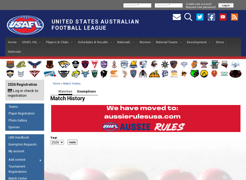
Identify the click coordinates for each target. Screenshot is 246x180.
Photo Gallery (18, 120)
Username (132, 5)
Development (199, 42)
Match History (71, 83)
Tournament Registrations (18, 169)
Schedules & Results (95, 42)
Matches (65, 91)
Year (53, 138)
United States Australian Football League (95, 24)
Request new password (201, 7)
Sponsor (14, 127)
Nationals (125, 42)
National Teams (169, 42)
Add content (23, 160)
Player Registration (22, 113)
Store (220, 42)
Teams (13, 106)
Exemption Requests (23, 144)
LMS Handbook (19, 137)
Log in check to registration (23, 93)
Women (145, 42)
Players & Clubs (59, 42)
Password (163, 5)
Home (12, 42)
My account (16, 151)
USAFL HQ (31, 42)
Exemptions (86, 91)
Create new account (198, 4)
